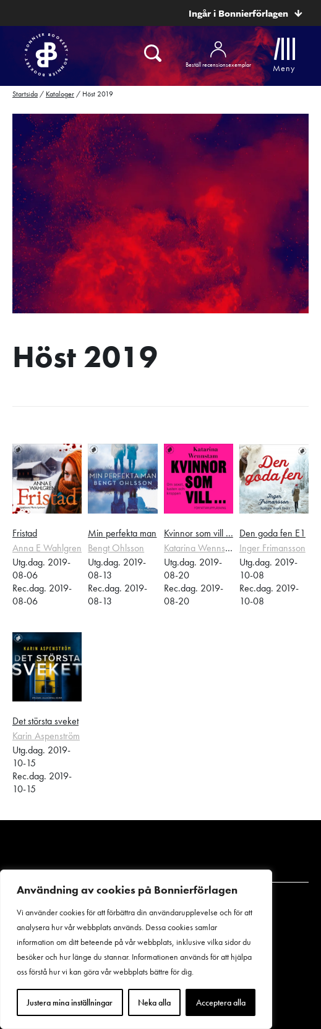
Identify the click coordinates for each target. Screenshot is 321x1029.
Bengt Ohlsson (116, 547)
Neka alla (154, 1002)
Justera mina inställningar (70, 1002)
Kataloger (60, 94)
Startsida (25, 94)
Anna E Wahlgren (47, 547)
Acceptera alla (221, 1002)
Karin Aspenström (46, 735)
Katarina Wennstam (201, 547)
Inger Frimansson (272, 547)
